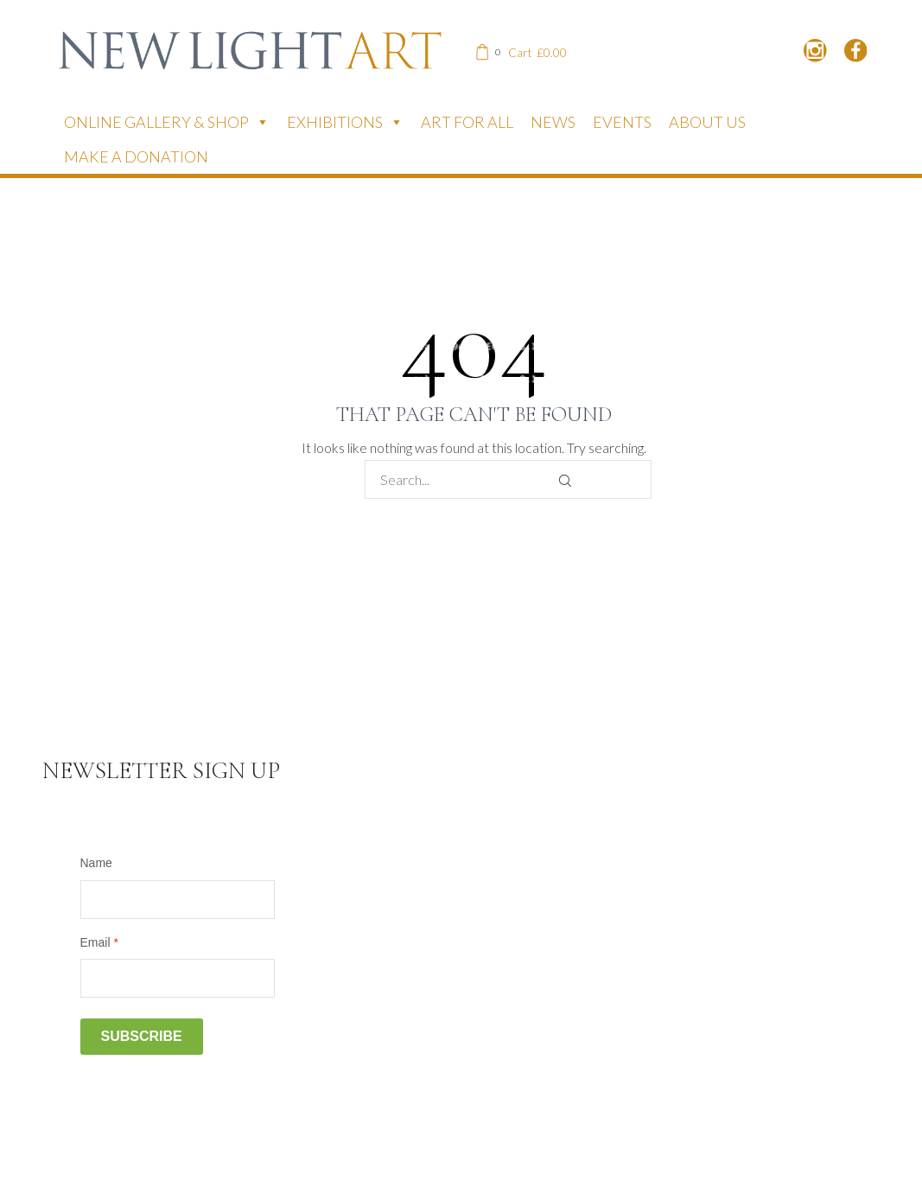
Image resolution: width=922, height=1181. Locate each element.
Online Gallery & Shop (167, 121)
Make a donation (136, 156)
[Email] (177, 978)
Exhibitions (345, 121)
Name (96, 863)
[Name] (177, 899)
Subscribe (141, 1036)
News (553, 121)
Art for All (467, 121)
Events (622, 121)
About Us (707, 121)
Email (99, 942)
